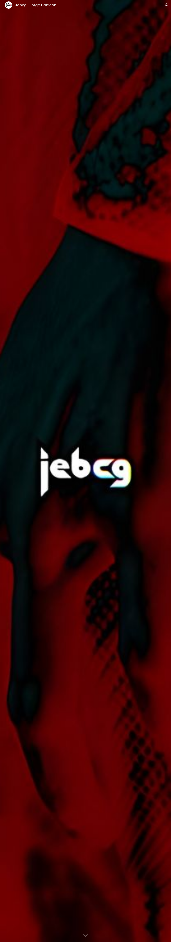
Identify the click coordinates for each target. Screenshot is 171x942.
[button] (166, 5)
